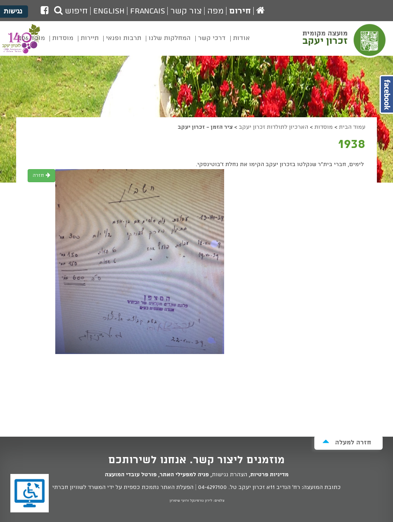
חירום (240, 11)
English (109, 11)
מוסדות (323, 127)
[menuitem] (241, 43)
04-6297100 (212, 487)
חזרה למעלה (346, 442)
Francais (147, 11)
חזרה (41, 175)
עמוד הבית (352, 127)
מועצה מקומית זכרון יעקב (345, 42)
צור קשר (186, 11)
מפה (215, 11)
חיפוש (71, 11)
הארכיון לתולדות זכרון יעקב (273, 127)
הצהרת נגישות (229, 474)
